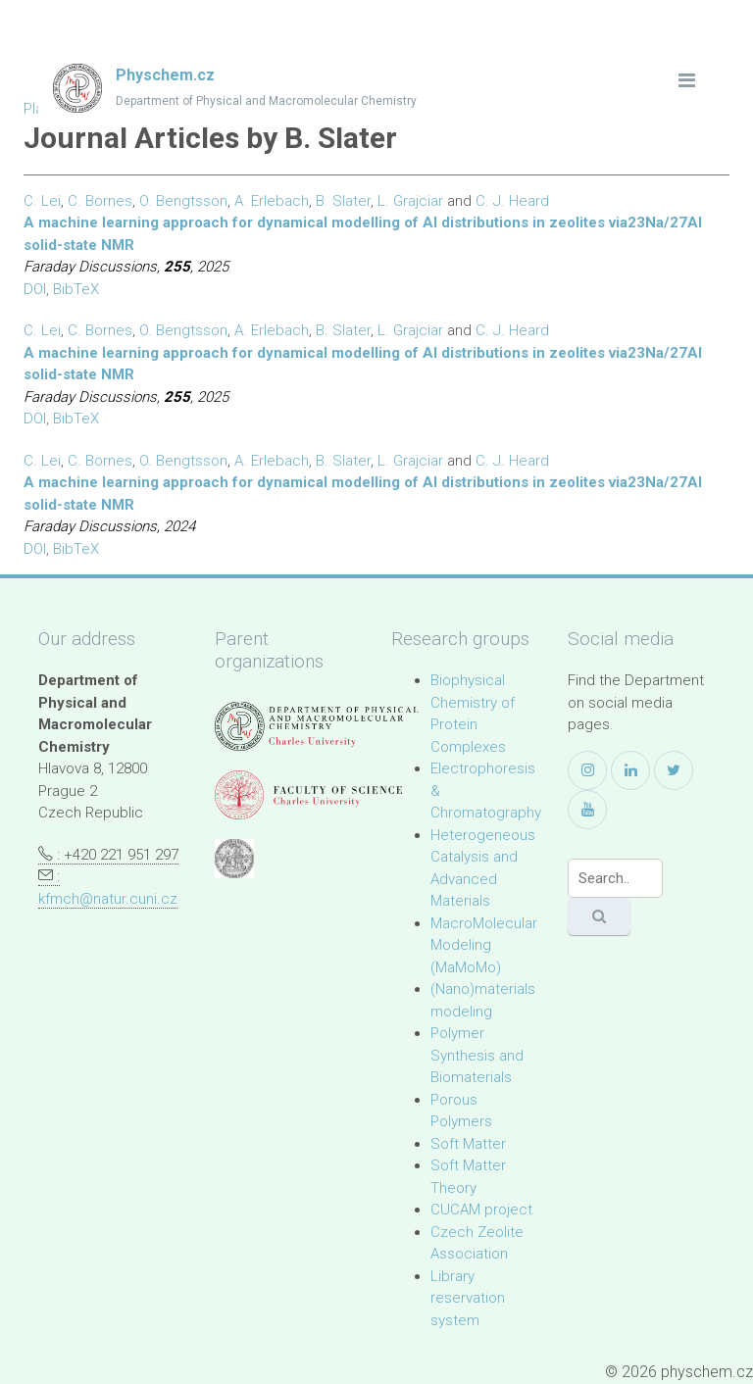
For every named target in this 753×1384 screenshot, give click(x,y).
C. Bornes (100, 201)
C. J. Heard (512, 201)
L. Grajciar (410, 201)
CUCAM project (481, 1209)
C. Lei (42, 201)
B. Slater (343, 201)
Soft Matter (468, 1144)
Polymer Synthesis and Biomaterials (477, 1055)
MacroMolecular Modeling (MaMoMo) (483, 945)
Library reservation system (467, 1298)
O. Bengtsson (183, 201)
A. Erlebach (271, 201)
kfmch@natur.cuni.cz (107, 899)
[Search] (615, 878)
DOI (35, 289)
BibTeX (76, 289)
